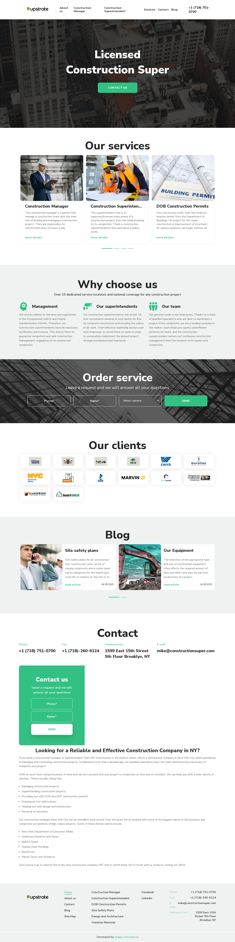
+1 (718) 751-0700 (199, 10)
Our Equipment (179, 550)
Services (149, 9)
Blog (174, 9)
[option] (52, 199)
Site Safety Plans (103, 910)
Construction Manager (82, 9)
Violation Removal (103, 922)
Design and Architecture (107, 916)
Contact (163, 9)
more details (33, 237)
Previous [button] (99, 248)
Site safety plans (81, 550)
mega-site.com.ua (126, 937)
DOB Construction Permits (182, 206)
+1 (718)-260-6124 (80, 651)
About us (64, 9)
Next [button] (135, 248)
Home (68, 892)
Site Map (70, 916)
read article (73, 585)
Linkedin (147, 898)
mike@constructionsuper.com (186, 651)
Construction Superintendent (114, 9)
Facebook (148, 892)
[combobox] (140, 400)
